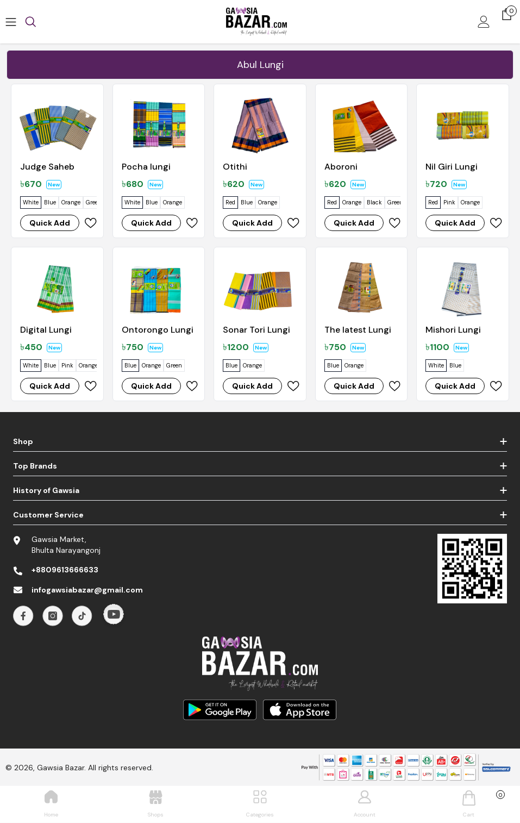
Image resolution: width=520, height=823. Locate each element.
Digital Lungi (46, 329)
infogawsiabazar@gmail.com (87, 590)
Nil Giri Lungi (451, 166)
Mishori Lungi (453, 329)
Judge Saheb (47, 166)
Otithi (235, 166)
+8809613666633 (65, 570)
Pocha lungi (146, 166)
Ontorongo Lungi (157, 329)
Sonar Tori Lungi (256, 329)
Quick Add (49, 223)
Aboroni (341, 166)
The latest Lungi (357, 329)
